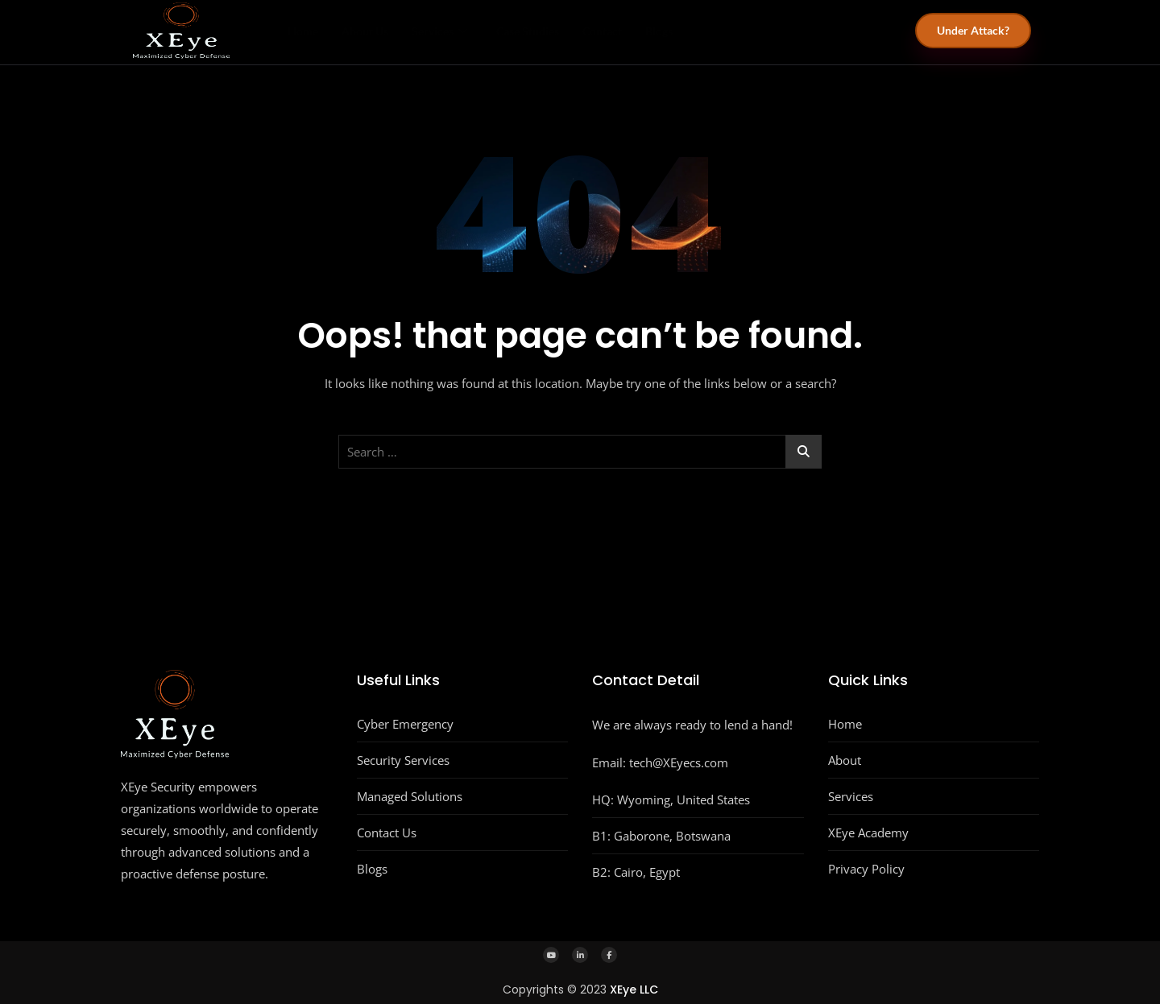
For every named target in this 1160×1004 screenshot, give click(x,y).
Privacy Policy (866, 869)
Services (455, 31)
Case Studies (551, 31)
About (844, 760)
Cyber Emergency (405, 724)
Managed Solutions (409, 796)
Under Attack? (973, 30)
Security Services (403, 760)
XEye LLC (634, 989)
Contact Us (386, 832)
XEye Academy (868, 832)
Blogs (701, 31)
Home (301, 31)
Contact (635, 31)
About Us (372, 31)
